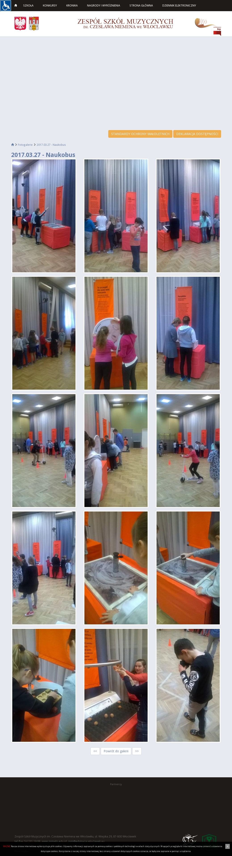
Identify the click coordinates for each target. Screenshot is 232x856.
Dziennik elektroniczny (179, 5)
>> (137, 751)
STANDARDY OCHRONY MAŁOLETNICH (140, 134)
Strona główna (141, 5)
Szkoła (28, 5)
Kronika (72, 5)
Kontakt (50, 17)
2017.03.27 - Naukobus (51, 144)
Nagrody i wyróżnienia (103, 5)
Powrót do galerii (116, 751)
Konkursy (50, 5)
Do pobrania (24, 17)
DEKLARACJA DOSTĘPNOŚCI (197, 134)
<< (95, 751)
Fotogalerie (25, 144)
